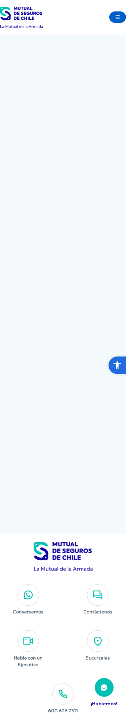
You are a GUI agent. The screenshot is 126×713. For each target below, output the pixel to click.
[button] (117, 365)
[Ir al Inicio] (21, 17)
